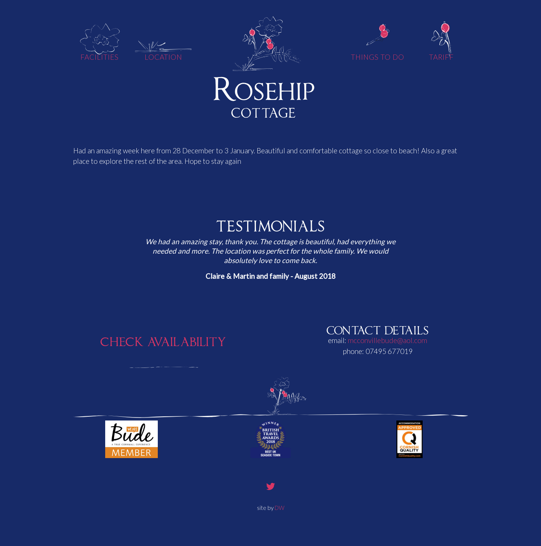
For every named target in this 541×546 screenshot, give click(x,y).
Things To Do (377, 57)
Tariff (441, 57)
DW (279, 507)
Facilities (99, 57)
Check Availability (163, 340)
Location (164, 57)
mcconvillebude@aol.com (387, 340)
